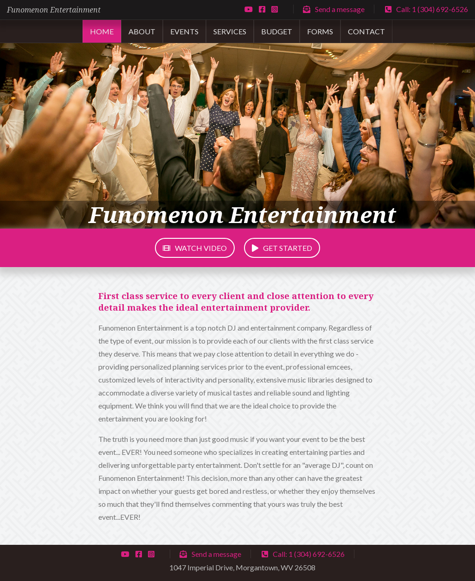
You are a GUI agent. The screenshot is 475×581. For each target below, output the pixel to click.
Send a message (334, 9)
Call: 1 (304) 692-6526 (426, 9)
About (141, 31)
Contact (366, 31)
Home (102, 31)
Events (184, 31)
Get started (282, 247)
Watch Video (195, 247)
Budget (276, 31)
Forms (320, 31)
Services (229, 31)
